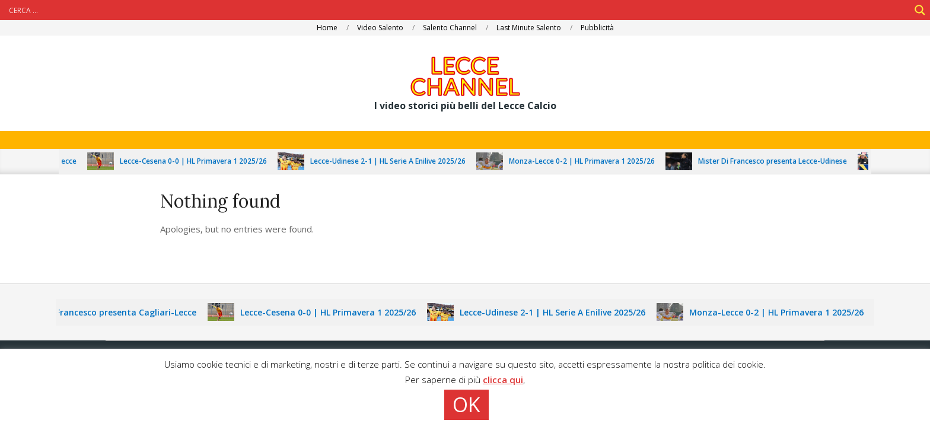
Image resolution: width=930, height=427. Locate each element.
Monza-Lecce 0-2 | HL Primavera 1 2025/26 (589, 161)
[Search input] (458, 10)
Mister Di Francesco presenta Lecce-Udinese (779, 161)
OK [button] (466, 404)
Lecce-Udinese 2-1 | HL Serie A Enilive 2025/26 (395, 161)
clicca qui (503, 379)
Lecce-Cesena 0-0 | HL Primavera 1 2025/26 (200, 161)
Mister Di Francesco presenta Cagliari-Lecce (113, 312)
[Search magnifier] (920, 10)
